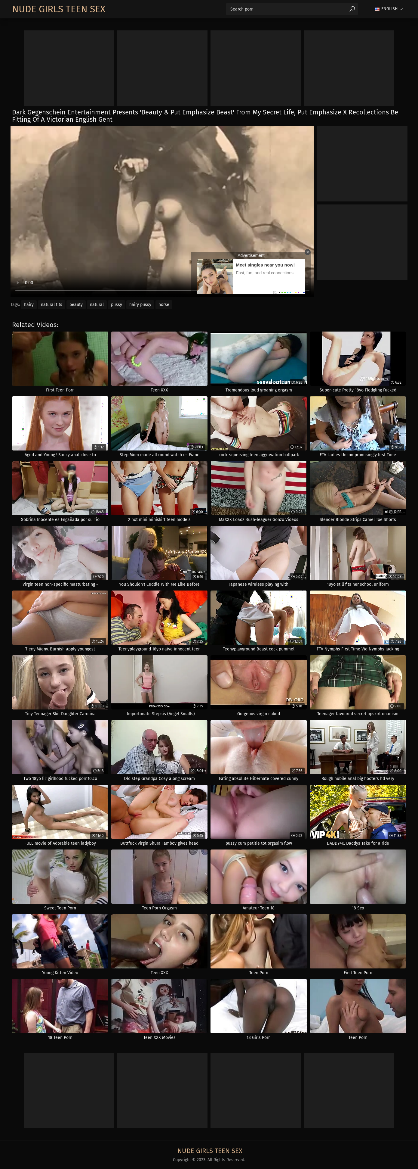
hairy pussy (140, 304)
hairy (29, 304)
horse (163, 304)
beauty (76, 304)
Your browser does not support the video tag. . (162, 211)
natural (97, 304)
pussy (116, 304)
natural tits (51, 304)
